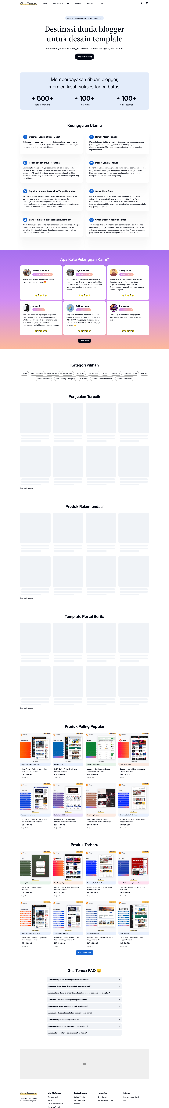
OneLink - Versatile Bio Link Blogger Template (132, 888)
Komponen (77, 1104)
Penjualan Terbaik (84, 396)
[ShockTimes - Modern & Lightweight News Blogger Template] (35, 748)
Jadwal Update (79, 1097)
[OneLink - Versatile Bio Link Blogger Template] (133, 866)
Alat (69, 3)
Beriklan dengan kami (131, 1097)
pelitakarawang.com (84, 274)
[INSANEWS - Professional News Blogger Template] (68, 748)
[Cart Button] (147, 3)
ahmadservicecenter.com (43, 274)
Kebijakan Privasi (54, 1107)
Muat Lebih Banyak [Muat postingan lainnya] (85, 952)
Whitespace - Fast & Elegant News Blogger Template (132, 820)
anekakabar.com (126, 274)
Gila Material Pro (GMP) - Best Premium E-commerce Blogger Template (65, 820)
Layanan (79, 3)
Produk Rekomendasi (85, 506)
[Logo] (28, 1093)
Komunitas (92, 3)
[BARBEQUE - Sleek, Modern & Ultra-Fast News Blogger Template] (35, 798)
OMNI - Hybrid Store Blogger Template (31, 888)
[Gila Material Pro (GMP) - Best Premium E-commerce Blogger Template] (68, 798)
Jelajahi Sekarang (84, 56)
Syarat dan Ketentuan (55, 1104)
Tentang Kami (53, 1097)
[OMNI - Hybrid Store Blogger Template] (35, 866)
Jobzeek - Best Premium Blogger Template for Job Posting (98, 770)
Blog (101, 3)
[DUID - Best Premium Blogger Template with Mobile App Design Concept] (101, 798)
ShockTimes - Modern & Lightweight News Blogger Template (34, 770)
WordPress (58, 3)
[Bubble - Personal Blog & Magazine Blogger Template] (133, 748)
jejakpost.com (39, 310)
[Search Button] (142, 3)
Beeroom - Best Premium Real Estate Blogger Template (100, 939)
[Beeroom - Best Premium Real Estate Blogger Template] (101, 916)
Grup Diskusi (102, 1097)
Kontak (50, 1100)
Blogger (46, 3)
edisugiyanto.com (83, 310)
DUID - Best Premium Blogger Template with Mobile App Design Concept (99, 820)
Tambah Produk (79, 1100)
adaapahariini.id (126, 310)
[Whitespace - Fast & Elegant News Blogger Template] (133, 798)
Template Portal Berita (84, 616)
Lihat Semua (84, 341)
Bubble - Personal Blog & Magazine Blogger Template (132, 770)
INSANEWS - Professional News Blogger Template (65, 770)
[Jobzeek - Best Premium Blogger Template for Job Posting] (101, 748)
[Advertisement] (84, 1064)
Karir (125, 1100)
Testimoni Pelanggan (105, 1100)
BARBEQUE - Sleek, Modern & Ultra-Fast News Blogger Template (34, 820)
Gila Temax (28, 3)
